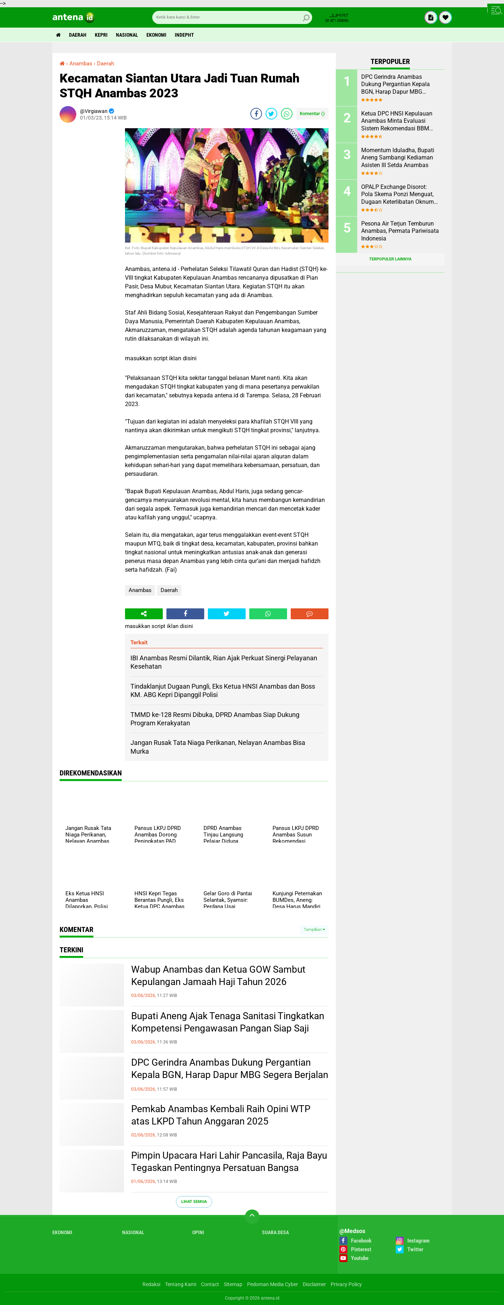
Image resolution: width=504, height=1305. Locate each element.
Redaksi (151, 1284)
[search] (232, 17)
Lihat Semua (194, 1201)
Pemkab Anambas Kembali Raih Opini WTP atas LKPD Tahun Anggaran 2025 (220, 1115)
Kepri (101, 35)
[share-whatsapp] (287, 113)
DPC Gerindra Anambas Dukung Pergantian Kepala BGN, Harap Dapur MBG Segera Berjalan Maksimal (229, 1075)
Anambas (140, 590)
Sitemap (233, 1284)
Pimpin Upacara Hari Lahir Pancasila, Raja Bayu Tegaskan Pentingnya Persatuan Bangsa (229, 1161)
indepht (184, 35)
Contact (210, 1284)
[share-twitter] (271, 113)
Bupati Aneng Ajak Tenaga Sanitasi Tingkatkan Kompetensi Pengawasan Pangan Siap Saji (227, 1022)
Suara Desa (275, 1232)
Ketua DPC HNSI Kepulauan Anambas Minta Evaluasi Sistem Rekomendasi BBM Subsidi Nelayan (396, 121)
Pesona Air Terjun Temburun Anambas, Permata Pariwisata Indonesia (400, 231)
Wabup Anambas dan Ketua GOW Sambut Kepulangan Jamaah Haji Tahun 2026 (218, 975)
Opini (198, 1232)
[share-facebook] (256, 113)
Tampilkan (314, 929)
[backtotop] (252, 1216)
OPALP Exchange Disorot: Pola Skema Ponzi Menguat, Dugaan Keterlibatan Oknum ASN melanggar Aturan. (397, 194)
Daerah (77, 35)
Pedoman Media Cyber (272, 1284)
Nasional (127, 35)
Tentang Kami (180, 1284)
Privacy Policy (346, 1284)
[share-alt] (144, 613)
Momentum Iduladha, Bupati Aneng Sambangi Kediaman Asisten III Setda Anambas (397, 158)
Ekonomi (156, 35)
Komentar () (312, 113)
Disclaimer (314, 1284)
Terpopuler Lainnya (390, 259)
